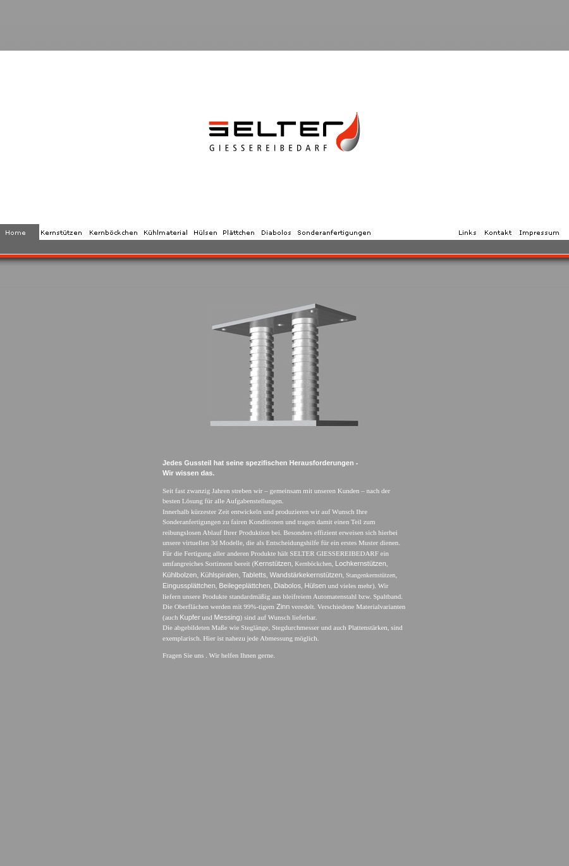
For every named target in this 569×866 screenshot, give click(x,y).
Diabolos (287, 585)
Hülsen (315, 585)
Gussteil (197, 463)
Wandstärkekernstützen (305, 575)
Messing (227, 617)
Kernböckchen (313, 563)
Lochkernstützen (360, 563)
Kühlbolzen (179, 575)
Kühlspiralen (219, 575)
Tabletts (254, 575)
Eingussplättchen (189, 585)
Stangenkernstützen (370, 575)
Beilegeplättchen (244, 585)
